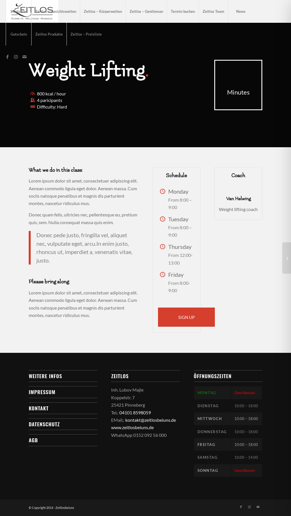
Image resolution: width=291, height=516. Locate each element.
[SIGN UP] (186, 317)
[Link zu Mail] (24, 56)
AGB (33, 440)
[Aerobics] (286, 258)
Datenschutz (44, 424)
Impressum (42, 392)
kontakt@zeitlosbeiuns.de (150, 420)
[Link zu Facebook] (7, 56)
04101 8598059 (135, 412)
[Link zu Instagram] (16, 56)
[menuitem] (18, 11)
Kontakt (39, 408)
